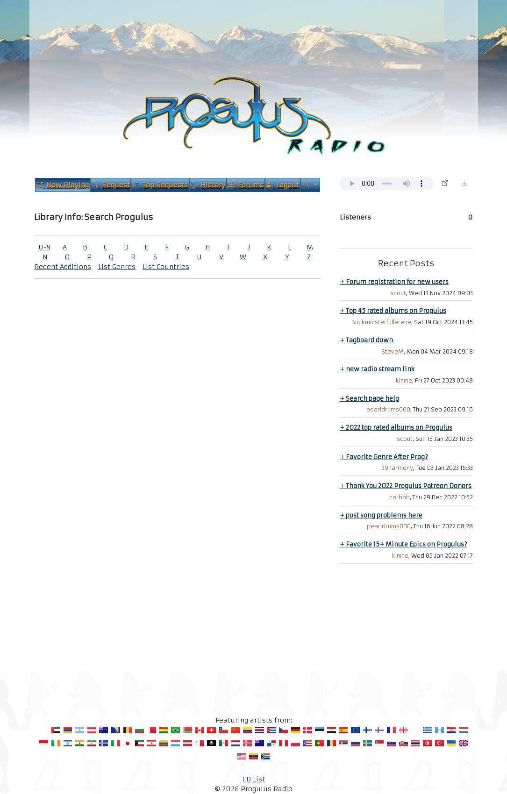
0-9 (44, 247)
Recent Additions (62, 266)
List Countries (166, 266)
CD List (254, 779)
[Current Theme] (310, 185)
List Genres (117, 266)
